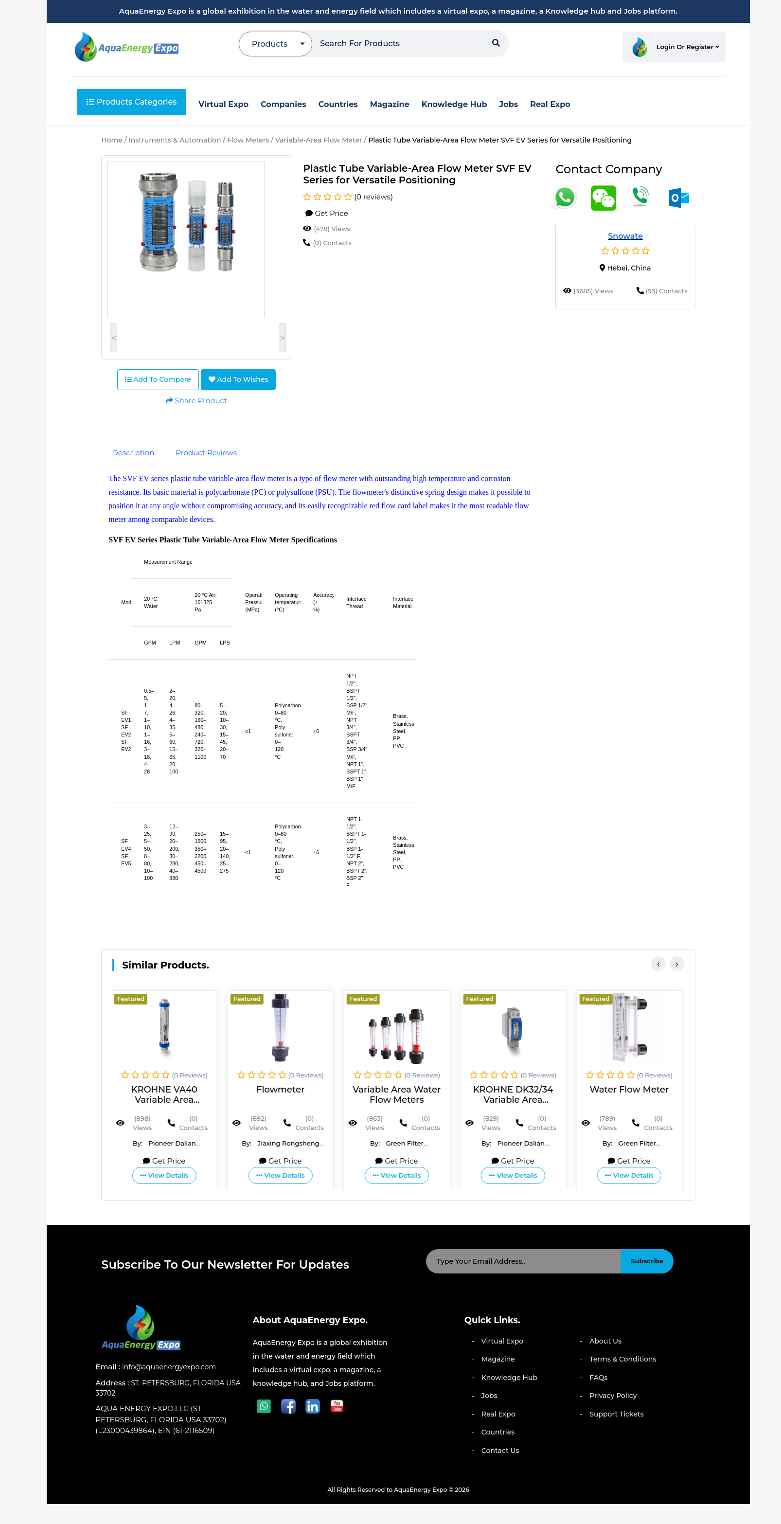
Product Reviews (206, 452)
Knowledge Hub (509, 1377)
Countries (498, 1432)
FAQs (598, 1377)
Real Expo (498, 1414)
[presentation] (658, 963)
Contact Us (500, 1450)
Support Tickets (616, 1414)
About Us (605, 1341)
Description (133, 452)
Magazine (498, 1359)
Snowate (625, 236)
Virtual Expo (502, 1341)
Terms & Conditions (622, 1359)
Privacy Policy (613, 1395)
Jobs (489, 1395)
